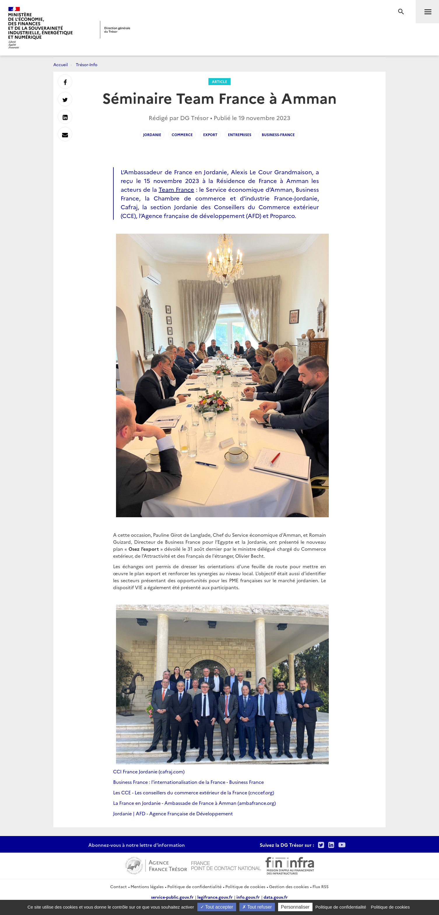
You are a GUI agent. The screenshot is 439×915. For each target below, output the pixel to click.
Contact (118, 886)
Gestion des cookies (289, 886)
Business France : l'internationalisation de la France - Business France (188, 782)
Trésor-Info (86, 64)
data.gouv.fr (276, 897)
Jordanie (152, 134)
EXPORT (210, 134)
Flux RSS (320, 886)
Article (219, 81)
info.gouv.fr (248, 897)
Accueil (60, 64)
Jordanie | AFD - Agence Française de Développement (173, 813)
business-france (278, 134)
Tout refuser (257, 907)
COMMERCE (182, 134)
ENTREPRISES (239, 134)
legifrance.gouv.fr (215, 897)
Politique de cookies (245, 886)
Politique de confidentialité (194, 886)
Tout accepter (216, 907)
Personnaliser (295, 907)
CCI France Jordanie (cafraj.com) (149, 771)
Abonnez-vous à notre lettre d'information (136, 844)
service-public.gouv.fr (172, 897)
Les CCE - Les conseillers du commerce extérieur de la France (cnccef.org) (193, 792)
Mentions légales (147, 886)
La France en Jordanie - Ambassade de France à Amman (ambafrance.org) (194, 803)
